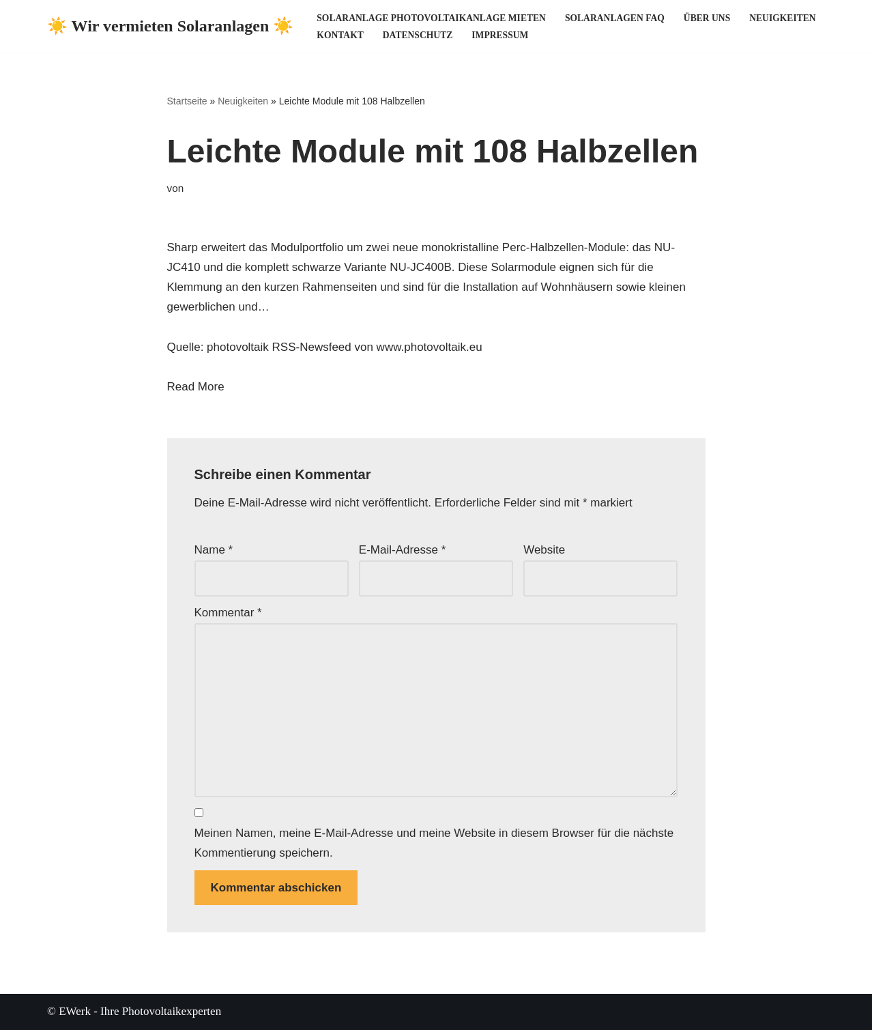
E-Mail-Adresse (402, 549)
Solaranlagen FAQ (615, 18)
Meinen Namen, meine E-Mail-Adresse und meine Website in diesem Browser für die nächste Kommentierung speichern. (434, 843)
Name (213, 549)
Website (544, 549)
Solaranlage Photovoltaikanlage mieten (431, 18)
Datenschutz (417, 35)
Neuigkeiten (782, 18)
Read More (195, 386)
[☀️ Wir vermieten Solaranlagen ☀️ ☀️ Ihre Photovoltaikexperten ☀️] (170, 26)
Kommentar (228, 612)
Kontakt (340, 35)
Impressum (499, 35)
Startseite (187, 101)
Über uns (707, 18)
